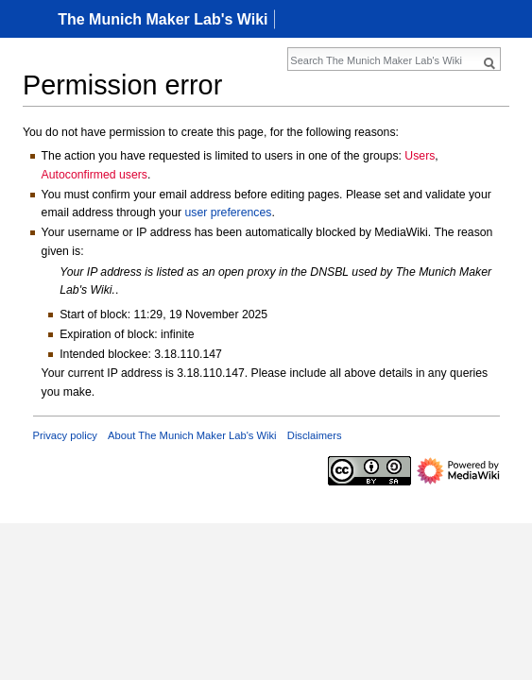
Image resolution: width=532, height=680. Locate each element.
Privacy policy (65, 435)
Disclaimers (314, 435)
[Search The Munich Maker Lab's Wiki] (383, 60)
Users (419, 155)
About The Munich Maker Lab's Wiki (192, 435)
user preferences (227, 212)
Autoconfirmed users (94, 174)
